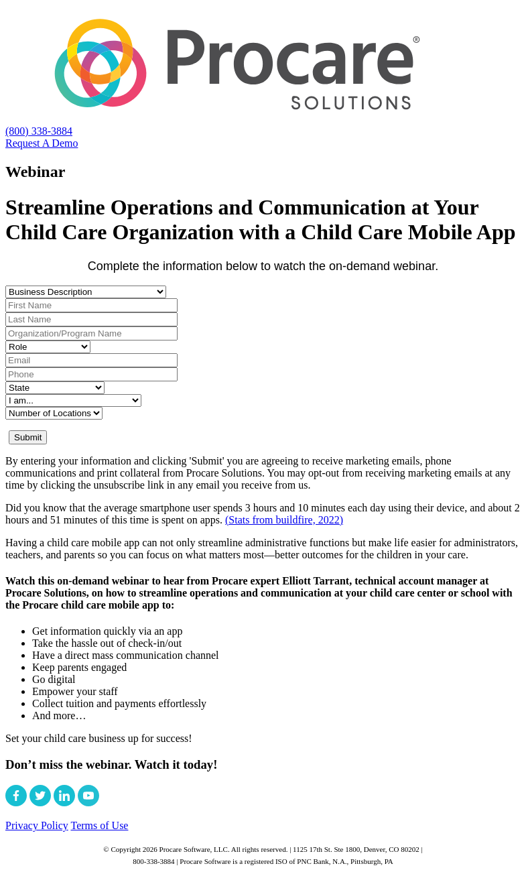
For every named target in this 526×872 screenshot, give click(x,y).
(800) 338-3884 (38, 131)
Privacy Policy (36, 825)
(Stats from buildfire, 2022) (284, 519)
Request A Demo (41, 143)
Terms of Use (99, 825)
